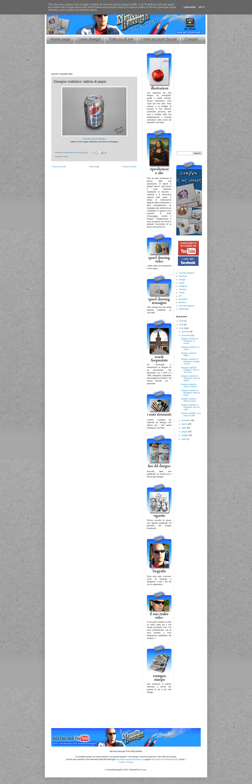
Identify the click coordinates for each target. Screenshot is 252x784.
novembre (186, 335)
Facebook (183, 276)
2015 (181, 324)
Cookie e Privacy (126, 762)
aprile (184, 439)
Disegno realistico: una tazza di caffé (191, 414)
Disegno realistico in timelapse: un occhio (189, 341)
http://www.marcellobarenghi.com (130, 759)
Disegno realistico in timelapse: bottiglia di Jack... (190, 361)
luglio (184, 428)
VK (180, 296)
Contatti (191, 39)
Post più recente (59, 167)
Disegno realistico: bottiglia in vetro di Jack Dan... (190, 370)
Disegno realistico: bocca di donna (189, 385)
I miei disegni (89, 39)
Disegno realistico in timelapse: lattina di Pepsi (190, 392)
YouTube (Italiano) (186, 273)
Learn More (190, 7)
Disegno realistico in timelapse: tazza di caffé (190, 407)
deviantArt (183, 299)
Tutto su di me (121, 39)
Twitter (181, 283)
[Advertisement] (94, 62)
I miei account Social (158, 39)
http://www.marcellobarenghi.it (164, 759)
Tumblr (182, 292)
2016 (181, 321)
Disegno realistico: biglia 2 (189, 354)
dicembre (186, 332)
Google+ (182, 279)
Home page (60, 39)
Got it (202, 7)
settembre (186, 420)
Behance (182, 302)
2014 (181, 328)
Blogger (143, 770)
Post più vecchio (129, 167)
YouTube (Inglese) (186, 306)
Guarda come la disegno (94, 139)
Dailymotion (184, 309)
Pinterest (182, 289)
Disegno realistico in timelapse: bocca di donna (190, 378)
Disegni (65, 156)
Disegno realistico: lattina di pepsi (189, 400)
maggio (185, 435)
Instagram (183, 286)
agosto (185, 424)
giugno (185, 431)
